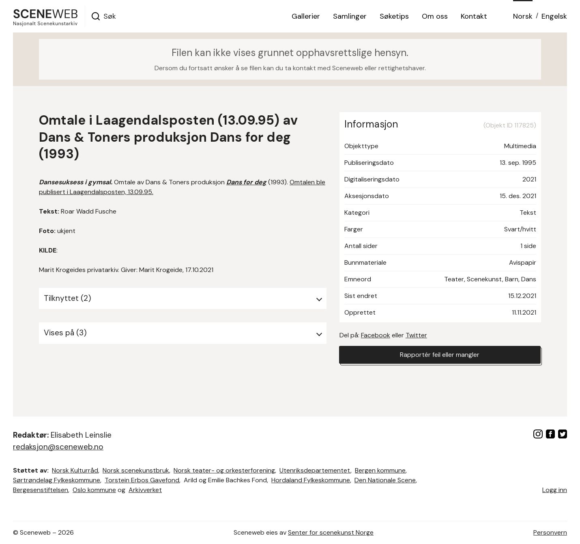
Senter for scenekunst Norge (331, 532)
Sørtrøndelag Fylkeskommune (56, 480)
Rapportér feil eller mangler (439, 354)
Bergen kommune (380, 470)
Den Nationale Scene (385, 480)
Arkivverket (145, 490)
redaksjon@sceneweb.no (58, 447)
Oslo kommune (94, 490)
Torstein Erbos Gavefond (142, 480)
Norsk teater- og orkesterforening (224, 470)
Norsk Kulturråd (75, 470)
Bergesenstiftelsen (40, 490)
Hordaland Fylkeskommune (310, 480)
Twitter (416, 335)
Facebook (375, 335)
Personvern (550, 532)
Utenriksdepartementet (314, 470)
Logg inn (554, 490)
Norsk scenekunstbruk (136, 470)
